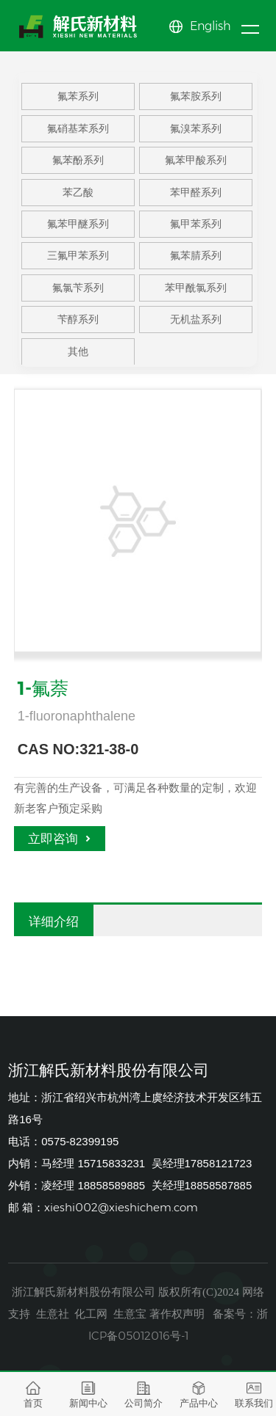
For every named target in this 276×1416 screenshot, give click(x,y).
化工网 (90, 1314)
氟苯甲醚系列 (78, 229)
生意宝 (129, 1314)
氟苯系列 (78, 101)
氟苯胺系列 (196, 101)
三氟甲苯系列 (78, 261)
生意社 (52, 1314)
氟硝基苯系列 (78, 133)
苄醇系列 (78, 325)
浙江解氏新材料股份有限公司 (83, 1292)
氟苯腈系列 (196, 261)
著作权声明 (177, 1314)
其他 (78, 356)
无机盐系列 (196, 325)
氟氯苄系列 (78, 292)
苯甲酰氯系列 (196, 292)
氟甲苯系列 (196, 229)
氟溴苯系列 (196, 133)
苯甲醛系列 (196, 197)
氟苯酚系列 (78, 165)
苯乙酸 (78, 197)
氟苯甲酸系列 (196, 165)
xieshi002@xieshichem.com (121, 1207)
